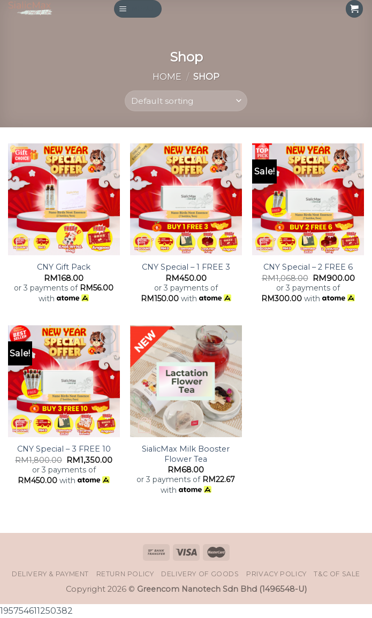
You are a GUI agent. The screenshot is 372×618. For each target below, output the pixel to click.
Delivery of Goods (200, 574)
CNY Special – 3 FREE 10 (64, 449)
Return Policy (125, 574)
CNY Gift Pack (63, 267)
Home (167, 76)
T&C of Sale (337, 574)
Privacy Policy (276, 574)
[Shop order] (186, 100)
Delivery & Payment (50, 574)
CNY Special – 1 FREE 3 (186, 267)
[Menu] (138, 9)
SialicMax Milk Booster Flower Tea (186, 454)
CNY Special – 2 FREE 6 (308, 267)
